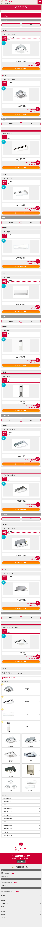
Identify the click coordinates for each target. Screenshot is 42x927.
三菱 (31, 24)
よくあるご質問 (4, 903)
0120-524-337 (24, 856)
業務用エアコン (4, 895)
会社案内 (3, 906)
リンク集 (3, 911)
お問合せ (3, 914)
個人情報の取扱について (6, 908)
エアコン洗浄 (4, 898)
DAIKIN (11, 24)
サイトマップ (4, 917)
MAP (12, 873)
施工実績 (3, 900)
